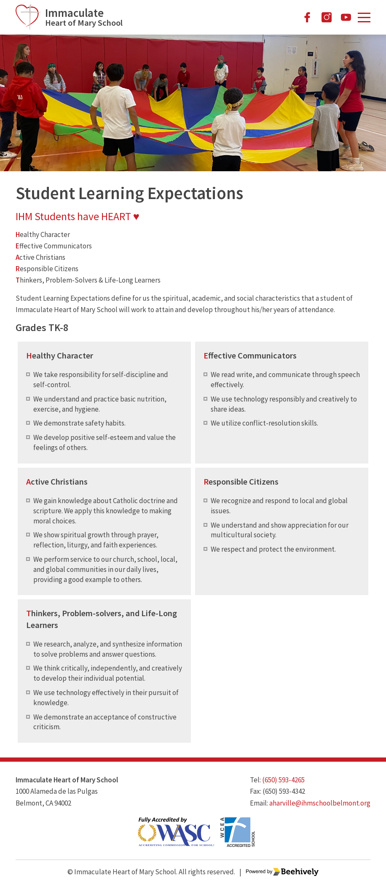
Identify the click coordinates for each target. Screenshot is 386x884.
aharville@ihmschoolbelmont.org (319, 803)
